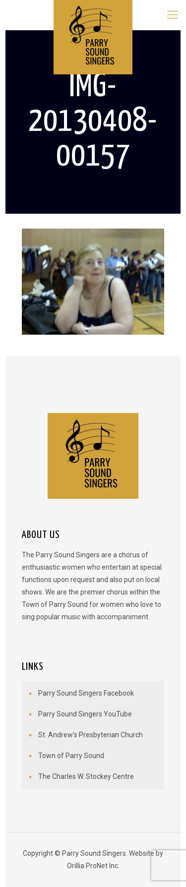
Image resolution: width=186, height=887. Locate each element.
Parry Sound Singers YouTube (85, 714)
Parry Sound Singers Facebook (86, 693)
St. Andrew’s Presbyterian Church (90, 735)
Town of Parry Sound (71, 756)
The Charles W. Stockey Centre (86, 776)
